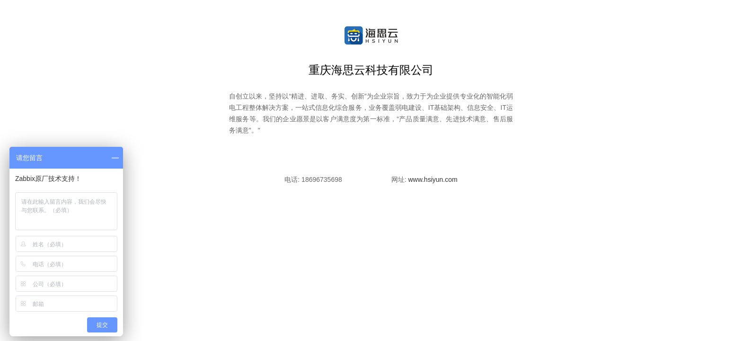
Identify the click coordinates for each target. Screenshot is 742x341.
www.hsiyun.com (432, 179)
